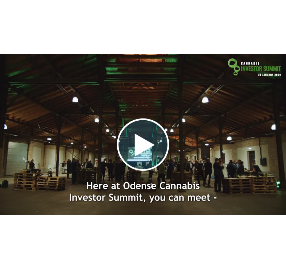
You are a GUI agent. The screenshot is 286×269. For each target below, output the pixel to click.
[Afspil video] (143, 169)
